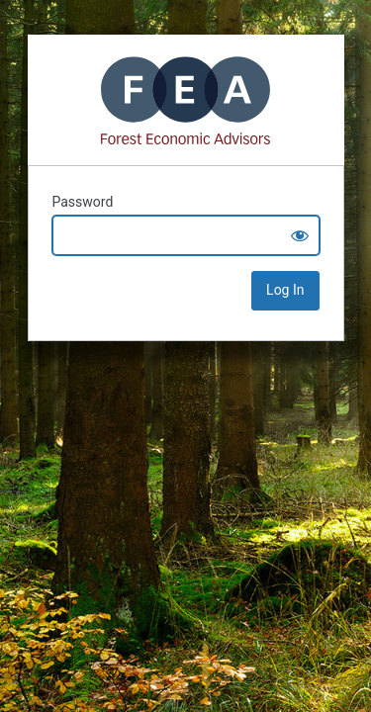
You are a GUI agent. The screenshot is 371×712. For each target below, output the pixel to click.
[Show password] (300, 235)
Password (83, 202)
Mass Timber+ (186, 100)
